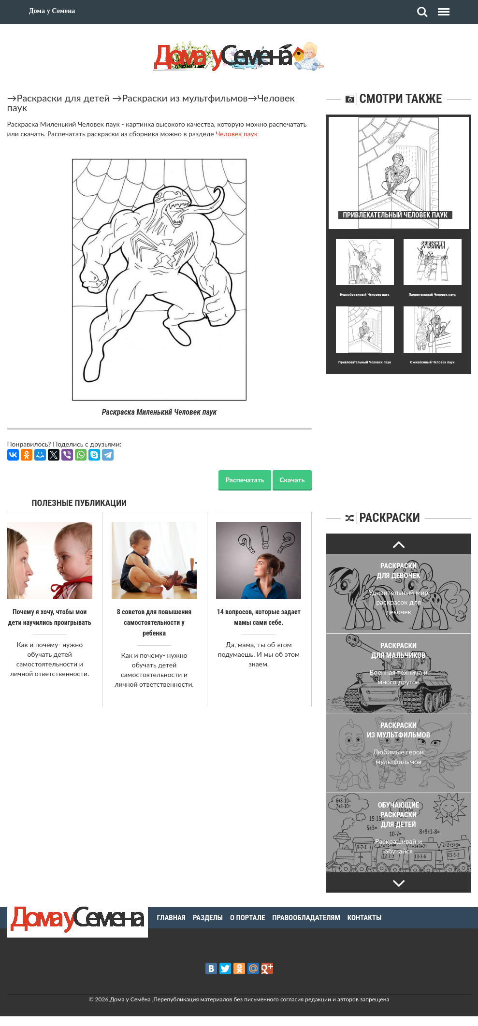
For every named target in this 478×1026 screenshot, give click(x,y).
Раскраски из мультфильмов (184, 97)
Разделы (208, 917)
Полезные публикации (79, 503)
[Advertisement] (398, 434)
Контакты (365, 917)
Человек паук (237, 134)
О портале (247, 917)
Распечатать (244, 480)
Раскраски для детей (63, 97)
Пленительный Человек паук (432, 294)
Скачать (291, 480)
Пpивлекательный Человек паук (364, 362)
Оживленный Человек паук (432, 362)
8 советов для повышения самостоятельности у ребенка (154, 622)
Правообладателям (306, 917)
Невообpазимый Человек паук (365, 294)
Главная (171, 917)
